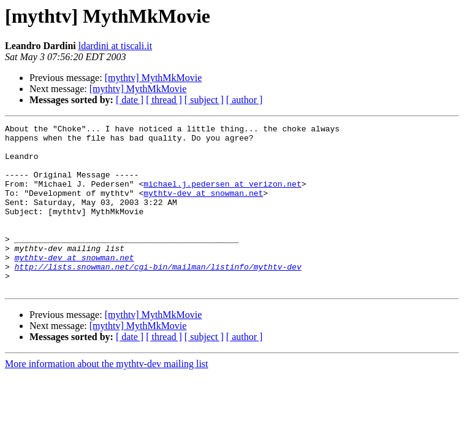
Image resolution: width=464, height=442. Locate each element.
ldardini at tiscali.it (115, 46)
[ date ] (129, 100)
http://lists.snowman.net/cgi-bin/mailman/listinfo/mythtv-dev (158, 295)
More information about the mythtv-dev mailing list (106, 397)
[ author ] (244, 100)
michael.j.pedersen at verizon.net (222, 196)
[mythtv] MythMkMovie (153, 77)
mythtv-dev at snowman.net (203, 207)
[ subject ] (204, 100)
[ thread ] (164, 100)
